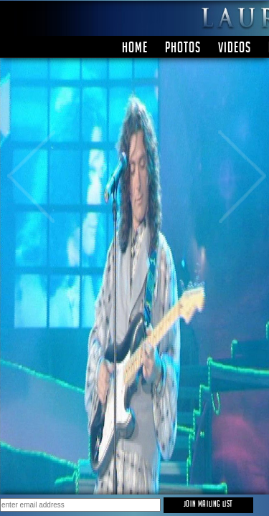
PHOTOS (183, 49)
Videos (234, 49)
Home (135, 49)
